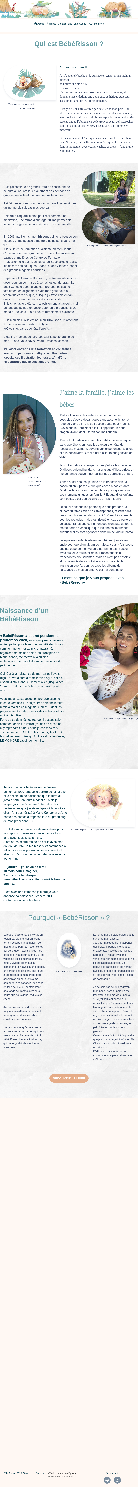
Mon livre (99, 23)
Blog (70, 23)
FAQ (90, 23)
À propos (51, 23)
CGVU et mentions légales (62, 1473)
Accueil (39, 23)
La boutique (80, 23)
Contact (62, 23)
